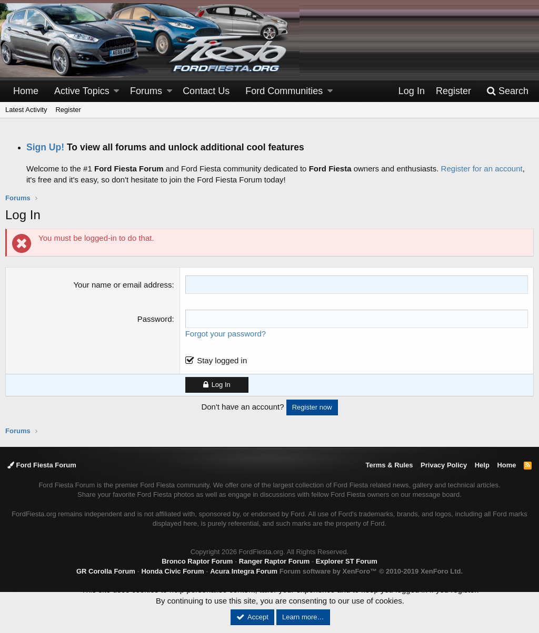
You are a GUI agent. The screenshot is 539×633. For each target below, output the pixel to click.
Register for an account (482, 168)
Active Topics (81, 91)
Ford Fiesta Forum (41, 465)
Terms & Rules (389, 465)
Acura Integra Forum (243, 571)
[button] (116, 91)
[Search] (507, 91)
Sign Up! (45, 147)
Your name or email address (122, 284)
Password (154, 318)
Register (68, 110)
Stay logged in (222, 360)
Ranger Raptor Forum (274, 561)
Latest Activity (26, 110)
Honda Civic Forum (172, 571)
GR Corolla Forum (105, 571)
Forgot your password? (225, 333)
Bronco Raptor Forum (197, 561)
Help (482, 465)
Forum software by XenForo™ (371, 571)
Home (25, 91)
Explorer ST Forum (346, 561)
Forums (146, 91)
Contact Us (206, 91)
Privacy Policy (444, 465)
